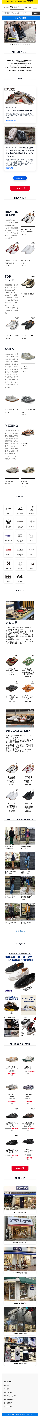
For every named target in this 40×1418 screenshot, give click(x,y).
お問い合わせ (8, 1406)
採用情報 (6, 1389)
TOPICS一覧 (20, 188)
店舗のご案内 (8, 1382)
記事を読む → (11, 120)
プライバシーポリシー (11, 1396)
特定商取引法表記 (9, 1399)
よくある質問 (8, 1403)
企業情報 (6, 1385)
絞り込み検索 (21, 18)
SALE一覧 (20, 1168)
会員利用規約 (8, 1392)
